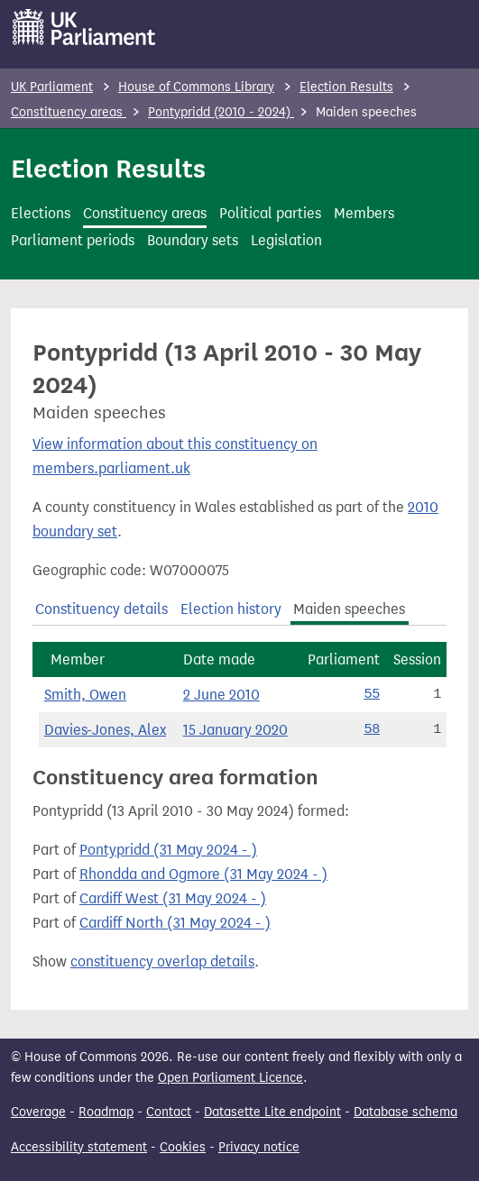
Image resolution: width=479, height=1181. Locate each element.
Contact (168, 1112)
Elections (40, 213)
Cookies (183, 1147)
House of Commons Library (196, 87)
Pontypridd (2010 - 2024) (221, 112)
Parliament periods (72, 240)
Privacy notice (258, 1147)
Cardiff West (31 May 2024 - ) (172, 898)
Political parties (270, 213)
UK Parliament (52, 87)
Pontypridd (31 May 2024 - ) (168, 849)
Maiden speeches (349, 609)
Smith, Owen (85, 694)
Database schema (405, 1112)
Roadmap (106, 1112)
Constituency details (101, 609)
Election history (230, 609)
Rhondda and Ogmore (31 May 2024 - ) (203, 874)
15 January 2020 (235, 729)
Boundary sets (192, 240)
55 (372, 694)
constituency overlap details (162, 961)
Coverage (38, 1112)
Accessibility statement (79, 1147)
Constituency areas (68, 112)
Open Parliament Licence (230, 1077)
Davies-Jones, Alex (105, 729)
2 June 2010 (221, 694)
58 (372, 729)
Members (364, 213)
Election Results (346, 87)
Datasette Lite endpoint (272, 1112)
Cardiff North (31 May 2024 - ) (175, 922)
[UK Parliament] (84, 27)
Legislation (286, 240)
